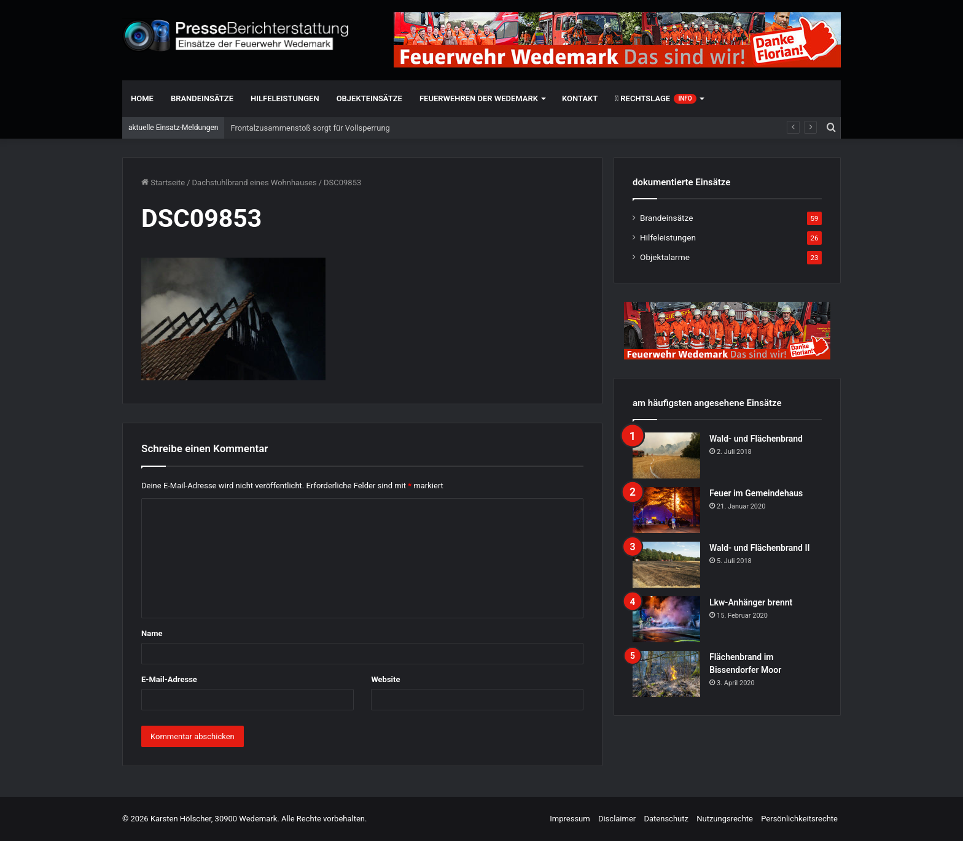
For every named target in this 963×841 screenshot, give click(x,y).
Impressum (570, 818)
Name (151, 633)
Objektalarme (665, 257)
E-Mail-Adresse (169, 679)
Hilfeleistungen (285, 98)
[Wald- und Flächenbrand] (666, 455)
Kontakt (580, 98)
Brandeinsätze (202, 98)
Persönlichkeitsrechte (799, 818)
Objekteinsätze (369, 98)
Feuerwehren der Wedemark (478, 98)
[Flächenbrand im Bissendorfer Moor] (666, 674)
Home (142, 98)
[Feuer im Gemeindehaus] (666, 510)
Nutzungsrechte (724, 818)
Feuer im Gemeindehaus (756, 493)
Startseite (163, 182)
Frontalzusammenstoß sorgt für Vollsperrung (309, 127)
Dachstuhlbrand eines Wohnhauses (254, 182)
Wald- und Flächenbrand (756, 439)
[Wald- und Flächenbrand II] (666, 565)
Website (385, 679)
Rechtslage (655, 99)
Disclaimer (617, 818)
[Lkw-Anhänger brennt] (666, 619)
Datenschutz (666, 818)
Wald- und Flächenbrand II (759, 548)
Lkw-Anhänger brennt (750, 602)
